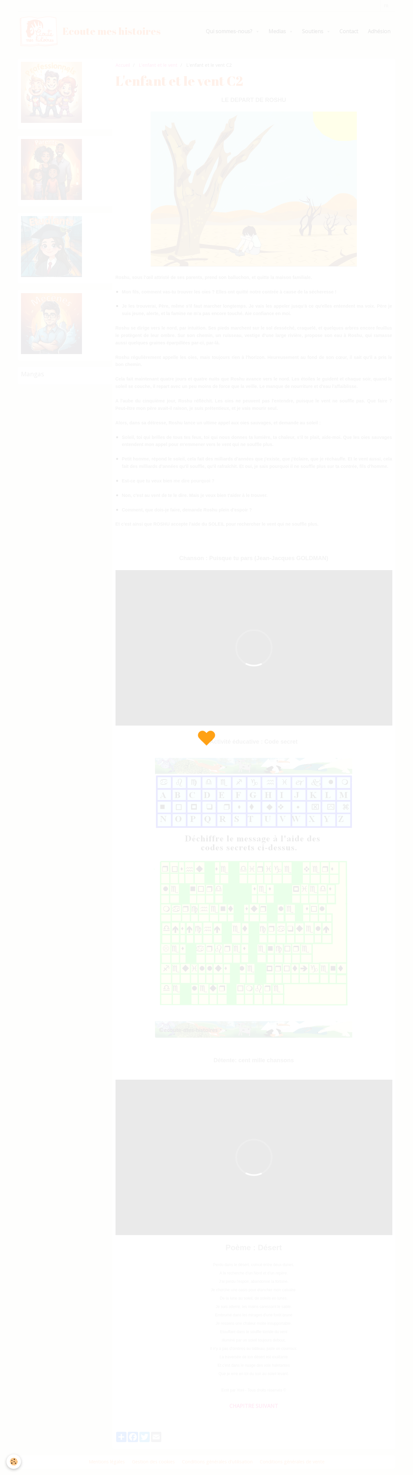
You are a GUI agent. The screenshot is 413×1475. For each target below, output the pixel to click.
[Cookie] (13, 1461)
